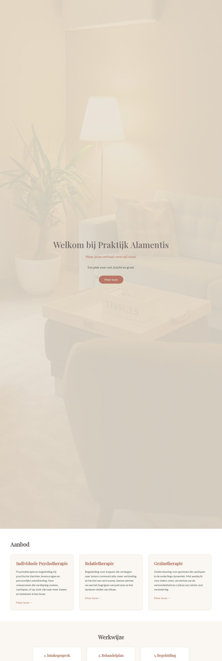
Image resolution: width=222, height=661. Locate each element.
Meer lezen (111, 279)
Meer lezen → (24, 602)
